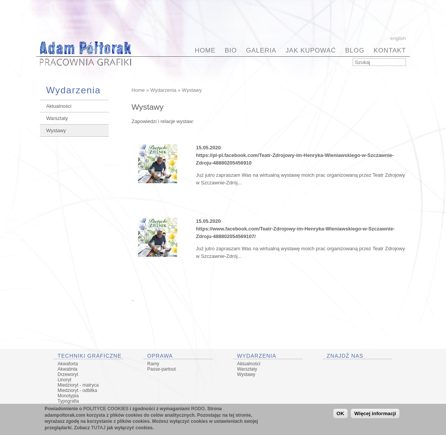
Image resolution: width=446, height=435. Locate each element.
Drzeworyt (68, 374)
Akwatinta (67, 369)
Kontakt (390, 50)
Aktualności (58, 106)
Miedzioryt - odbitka (77, 390)
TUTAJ (98, 429)
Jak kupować (311, 50)
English (398, 38)
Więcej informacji (375, 414)
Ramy (153, 363)
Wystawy (56, 130)
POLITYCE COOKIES (105, 409)
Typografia (68, 401)
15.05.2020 (208, 147)
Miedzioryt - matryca (78, 385)
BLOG (354, 50)
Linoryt (64, 379)
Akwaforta (68, 363)
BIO (231, 50)
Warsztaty (57, 118)
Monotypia (68, 395)
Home (205, 50)
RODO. (198, 409)
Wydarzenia (163, 90)
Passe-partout (161, 369)
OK (340, 414)
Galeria (261, 50)
